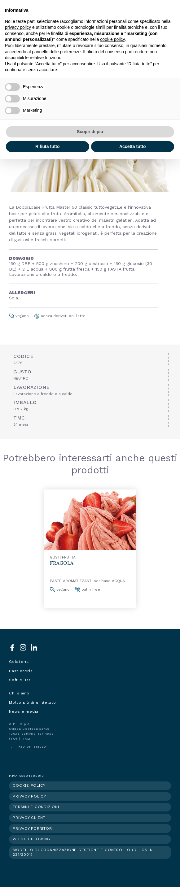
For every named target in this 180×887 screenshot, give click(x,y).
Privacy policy (29, 796)
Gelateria (19, 661)
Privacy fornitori (33, 828)
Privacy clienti (29, 817)
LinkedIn (34, 647)
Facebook (12, 647)
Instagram (23, 647)
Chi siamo (19, 693)
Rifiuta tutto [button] (47, 146)
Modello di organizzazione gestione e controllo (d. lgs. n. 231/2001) (83, 852)
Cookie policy (29, 785)
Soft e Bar (20, 680)
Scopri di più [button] (90, 131)
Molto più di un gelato (32, 702)
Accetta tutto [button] (132, 146)
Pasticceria (21, 671)
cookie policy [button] (112, 39)
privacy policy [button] (18, 27)
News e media (23, 711)
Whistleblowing (31, 839)
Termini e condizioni (36, 807)
